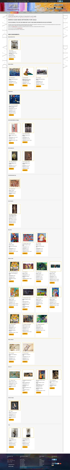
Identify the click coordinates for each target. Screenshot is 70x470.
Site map (41, 465)
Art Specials (53, 12)
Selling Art (33, 12)
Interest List (52, 8)
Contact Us (41, 464)
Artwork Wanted (60, 12)
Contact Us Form (14, 26)
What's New (14, 12)
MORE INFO (24, 85)
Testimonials (41, 460)
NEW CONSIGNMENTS (13, 34)
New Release (39, 12)
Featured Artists (46, 12)
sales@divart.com (53, 1)
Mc (20, 17)
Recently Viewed (59, 8)
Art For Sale (21, 12)
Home (8, 12)
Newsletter (41, 461)
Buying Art (27, 12)
